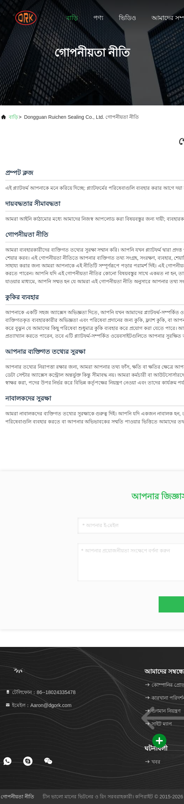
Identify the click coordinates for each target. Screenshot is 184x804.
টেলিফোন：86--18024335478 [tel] (40, 692)
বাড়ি (72, 17)
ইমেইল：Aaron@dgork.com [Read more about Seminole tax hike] (38, 705)
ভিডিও (127, 17)
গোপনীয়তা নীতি (17, 796)
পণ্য (98, 17)
